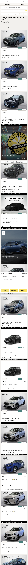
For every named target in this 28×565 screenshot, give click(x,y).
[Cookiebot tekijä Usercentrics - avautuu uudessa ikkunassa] (23, 273)
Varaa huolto (21, 4)
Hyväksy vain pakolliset (5, 290)
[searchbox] (15, 7)
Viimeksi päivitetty (4, 27)
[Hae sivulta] (26, 2)
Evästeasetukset (14, 290)
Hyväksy (22, 290)
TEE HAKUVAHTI (4, 22)
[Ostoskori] (24, 1)
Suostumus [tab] (5, 276)
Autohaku (7, 4)
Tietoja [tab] (23, 276)
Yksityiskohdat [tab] (14, 276)
